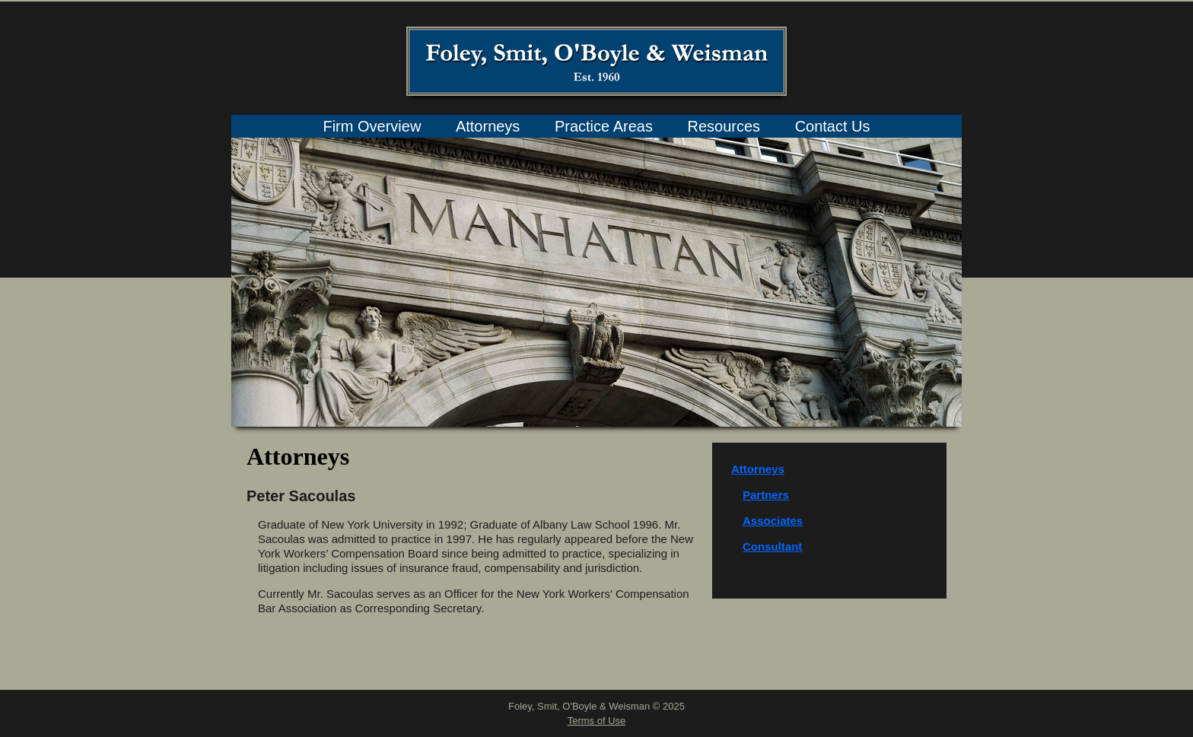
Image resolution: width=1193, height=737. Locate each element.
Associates (773, 520)
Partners (766, 494)
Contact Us (832, 126)
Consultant (772, 546)
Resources (723, 126)
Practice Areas (604, 126)
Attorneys (488, 126)
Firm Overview (372, 126)
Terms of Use (597, 720)
